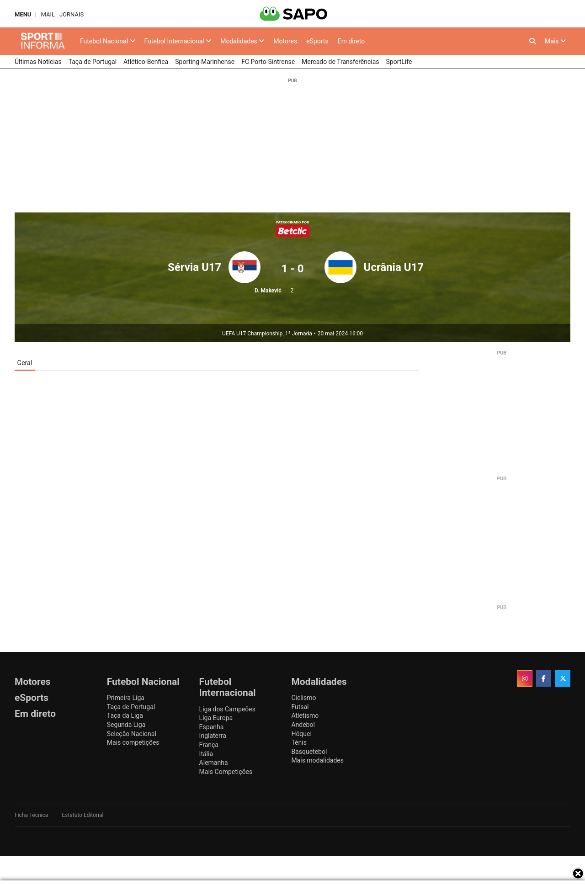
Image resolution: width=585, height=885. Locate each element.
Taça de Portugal (131, 706)
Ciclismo (303, 697)
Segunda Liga (126, 724)
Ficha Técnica (31, 815)
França (208, 744)
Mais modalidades (317, 760)
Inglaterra (212, 735)
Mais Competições (226, 771)
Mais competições (133, 742)
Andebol (302, 724)
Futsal (299, 706)
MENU (23, 14)
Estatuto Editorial (82, 815)
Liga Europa (216, 717)
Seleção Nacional (131, 733)
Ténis (298, 742)
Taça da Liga (125, 715)
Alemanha (213, 762)
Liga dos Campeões (227, 709)
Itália (206, 754)
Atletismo (305, 715)
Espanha (211, 727)
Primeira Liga (125, 697)
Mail (47, 14)
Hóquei (301, 733)
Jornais (71, 14)
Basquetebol (309, 751)
